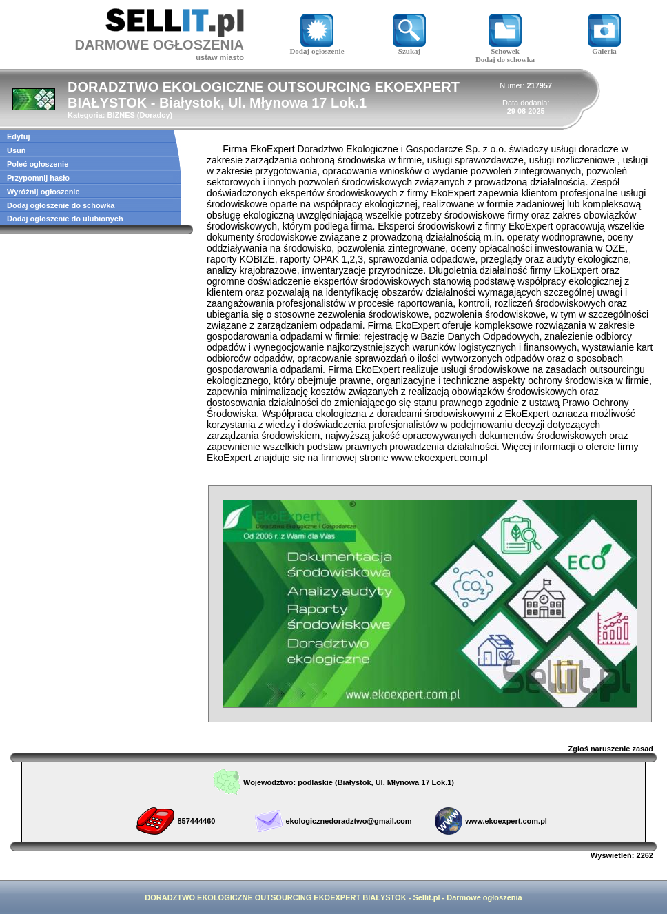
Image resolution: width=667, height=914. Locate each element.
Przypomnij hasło (38, 178)
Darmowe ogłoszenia (484, 897)
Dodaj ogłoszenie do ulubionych (65, 218)
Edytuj (18, 136)
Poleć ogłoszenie (37, 164)
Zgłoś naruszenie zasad (610, 748)
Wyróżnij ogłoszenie (43, 191)
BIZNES (120, 115)
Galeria (604, 47)
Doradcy (155, 115)
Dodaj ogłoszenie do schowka (60, 205)
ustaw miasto (220, 57)
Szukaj (409, 47)
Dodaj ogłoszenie (316, 47)
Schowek (505, 47)
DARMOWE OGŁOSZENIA (159, 44)
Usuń (16, 150)
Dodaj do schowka (505, 59)
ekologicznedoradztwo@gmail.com (348, 821)
